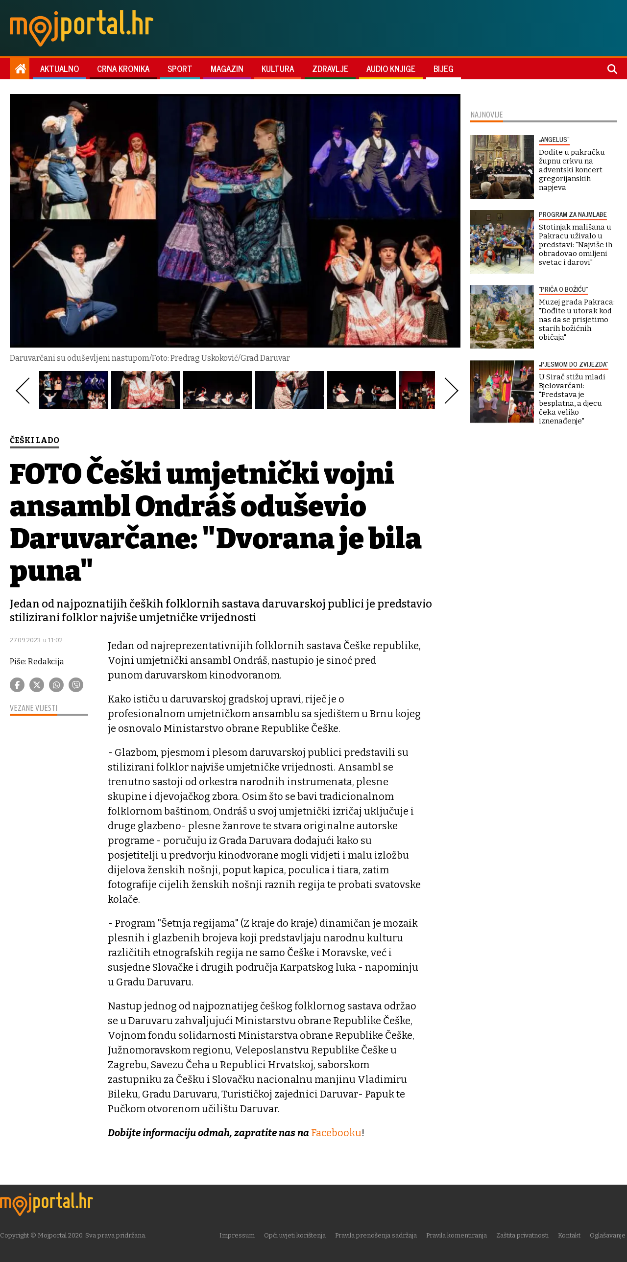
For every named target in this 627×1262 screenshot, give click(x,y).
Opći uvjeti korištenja (296, 1235)
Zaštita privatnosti (524, 1235)
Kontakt (570, 1235)
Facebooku (336, 1133)
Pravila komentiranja (458, 1235)
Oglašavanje (609, 1235)
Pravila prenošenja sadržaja (377, 1235)
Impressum (238, 1235)
